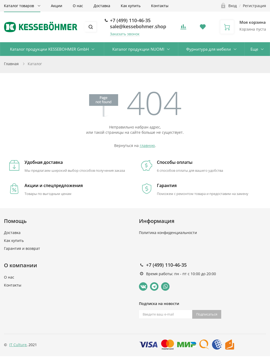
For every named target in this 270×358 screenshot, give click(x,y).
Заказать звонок (124, 33)
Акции (56, 5)
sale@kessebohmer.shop (138, 26)
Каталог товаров (19, 5)
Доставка (102, 5)
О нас (78, 5)
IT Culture (18, 344)
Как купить (131, 5)
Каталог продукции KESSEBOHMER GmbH (49, 49)
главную (147, 145)
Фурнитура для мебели (208, 49)
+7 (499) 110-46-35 (130, 20)
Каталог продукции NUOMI (138, 49)
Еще (254, 49)
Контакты (159, 5)
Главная (11, 63)
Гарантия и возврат (22, 248)
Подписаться (206, 314)
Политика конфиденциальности (168, 232)
